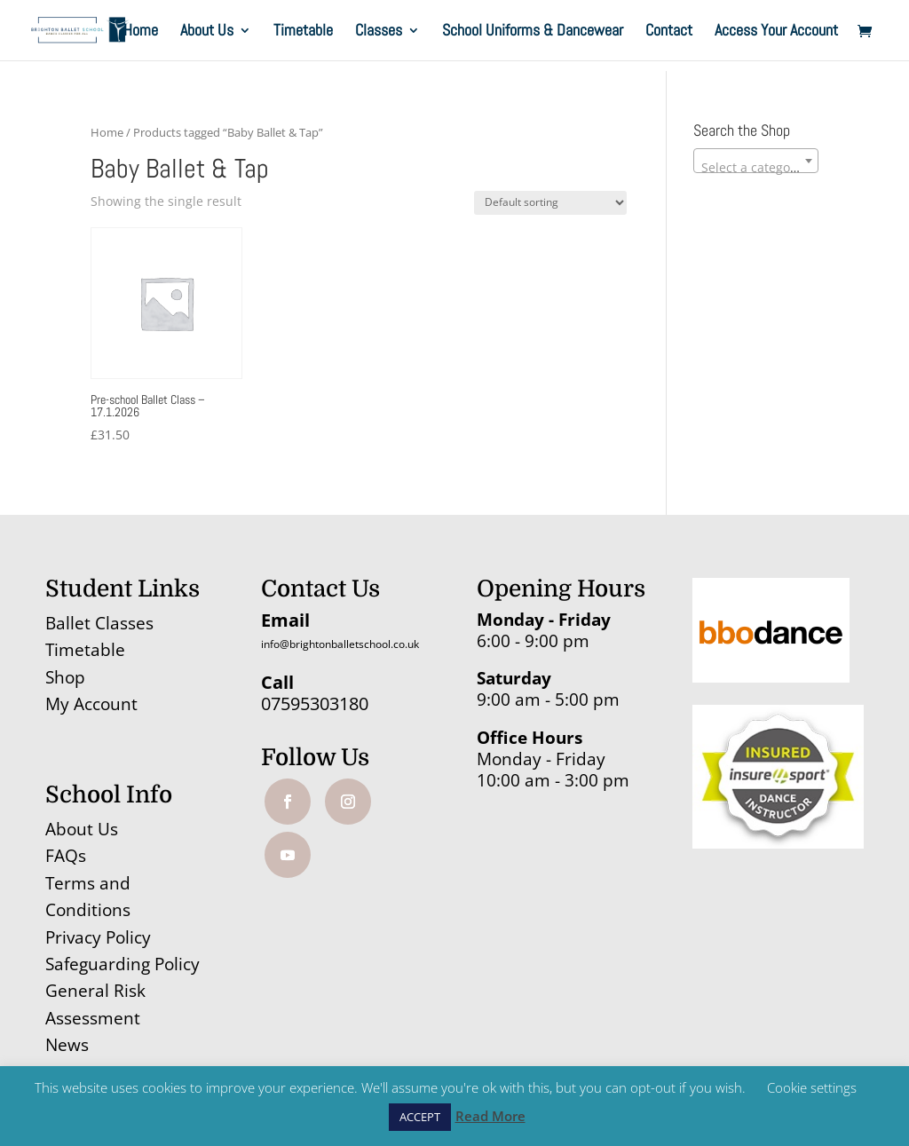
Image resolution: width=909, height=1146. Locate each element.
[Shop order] (550, 203)
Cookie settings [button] (812, 1087)
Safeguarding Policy (122, 964)
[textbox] (756, 167)
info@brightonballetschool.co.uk (340, 644)
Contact (668, 32)
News (67, 1044)
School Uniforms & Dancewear (532, 32)
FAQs (65, 855)
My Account (91, 703)
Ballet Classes (99, 623)
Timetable (303, 32)
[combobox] (755, 160)
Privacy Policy (98, 937)
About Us (206, 32)
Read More (490, 1116)
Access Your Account (776, 32)
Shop (65, 677)
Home (140, 32)
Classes (378, 32)
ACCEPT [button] (419, 1117)
